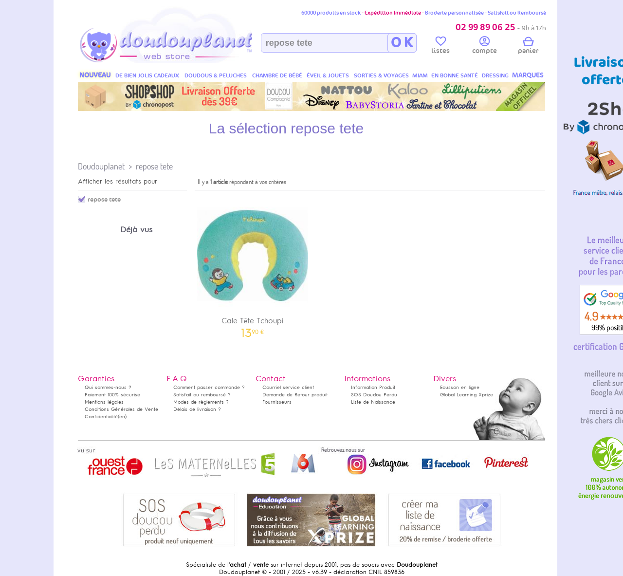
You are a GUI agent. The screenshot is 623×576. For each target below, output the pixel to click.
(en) (122, 416)
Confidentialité (101, 416)
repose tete (154, 166)
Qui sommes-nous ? (108, 387)
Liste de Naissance (373, 402)
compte (484, 46)
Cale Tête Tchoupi (253, 265)
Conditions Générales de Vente (121, 409)
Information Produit (373, 387)
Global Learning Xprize (466, 394)
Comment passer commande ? (209, 387)
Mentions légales (104, 402)
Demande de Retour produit (295, 394)
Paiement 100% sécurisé (112, 394)
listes (440, 46)
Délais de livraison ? (197, 409)
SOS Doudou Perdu (374, 394)
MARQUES (528, 75)
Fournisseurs (277, 402)
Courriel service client (288, 387)
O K (402, 43)
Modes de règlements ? (201, 402)
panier (528, 46)
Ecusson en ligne (459, 387)
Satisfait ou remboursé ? (202, 394)
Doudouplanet (101, 166)
